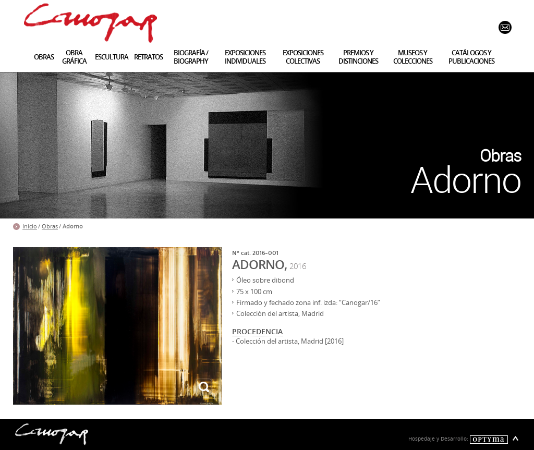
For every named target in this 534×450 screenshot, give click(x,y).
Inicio (29, 226)
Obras (50, 226)
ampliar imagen (204, 387)
